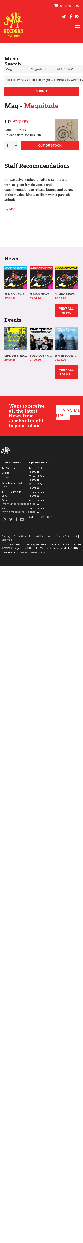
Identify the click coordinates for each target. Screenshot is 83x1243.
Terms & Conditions (40, 536)
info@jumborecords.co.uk (17, 503)
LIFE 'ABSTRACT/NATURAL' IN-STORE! (15, 355)
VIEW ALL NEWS (66, 311)
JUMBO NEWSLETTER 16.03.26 (66, 294)
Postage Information (14, 536)
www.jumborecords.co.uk (17, 511)
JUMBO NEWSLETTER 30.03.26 (41, 294)
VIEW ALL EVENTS (66, 372)
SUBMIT (42, 91)
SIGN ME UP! (68, 413)
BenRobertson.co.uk (33, 552)
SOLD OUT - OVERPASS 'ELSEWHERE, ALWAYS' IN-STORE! (41, 355)
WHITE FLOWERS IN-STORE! (66, 355)
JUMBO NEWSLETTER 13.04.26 (15, 294)
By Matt (10, 209)
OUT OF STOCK (50, 145)
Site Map (7, 539)
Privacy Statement (66, 536)
